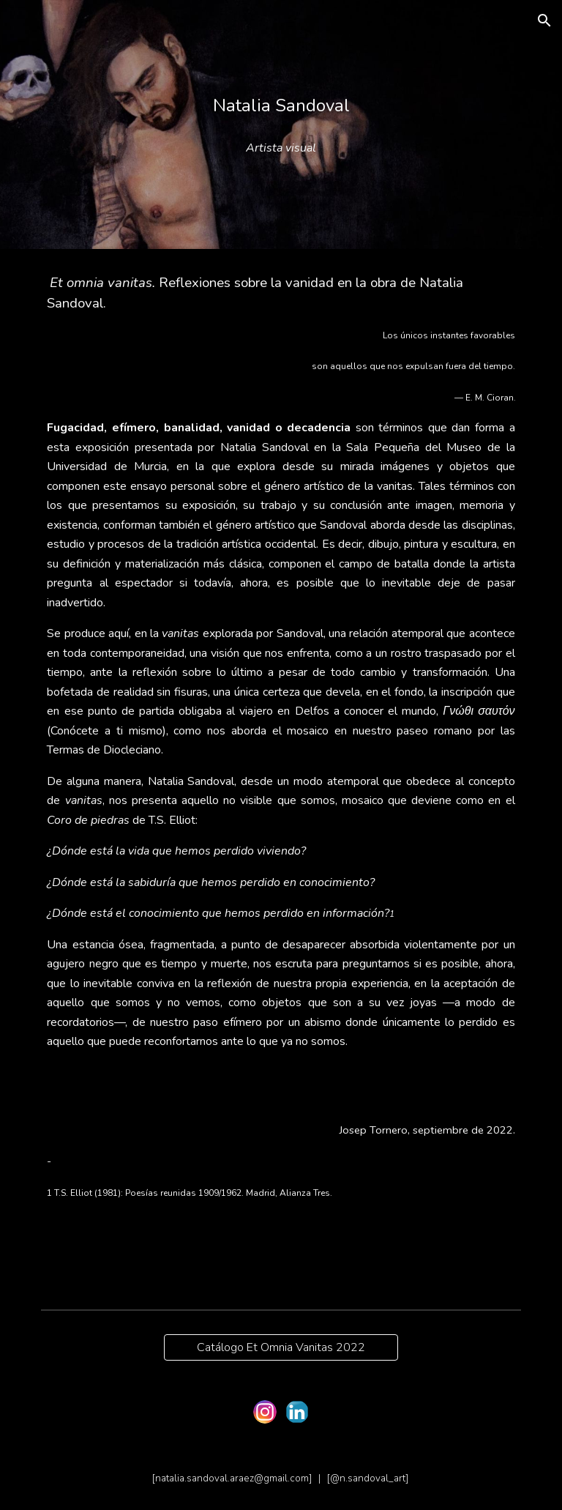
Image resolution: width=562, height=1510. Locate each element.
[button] (544, 20)
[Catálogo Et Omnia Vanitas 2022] (281, 1347)
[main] (280, 105)
